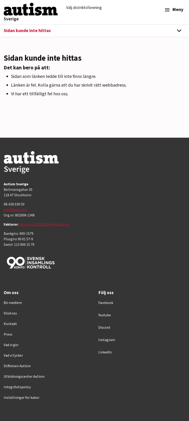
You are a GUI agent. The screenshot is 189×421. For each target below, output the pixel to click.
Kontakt (10, 323)
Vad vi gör (11, 344)
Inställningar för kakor (21, 397)
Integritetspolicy (17, 387)
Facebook (105, 302)
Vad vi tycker (13, 355)
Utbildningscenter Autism (24, 376)
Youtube (104, 315)
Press (8, 334)
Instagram (106, 339)
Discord (104, 327)
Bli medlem (13, 302)
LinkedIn (105, 352)
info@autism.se (16, 209)
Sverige (11, 19)
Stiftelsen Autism (17, 366)
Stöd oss (10, 313)
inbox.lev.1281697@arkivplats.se (44, 224)
